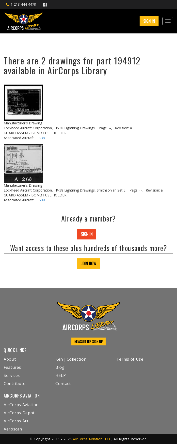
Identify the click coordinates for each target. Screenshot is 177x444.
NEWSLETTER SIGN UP (88, 341)
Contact (63, 383)
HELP (60, 375)
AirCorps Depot (19, 412)
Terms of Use (130, 359)
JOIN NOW (88, 263)
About (10, 359)
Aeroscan (13, 429)
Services (12, 375)
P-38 (41, 137)
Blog (60, 367)
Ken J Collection (70, 359)
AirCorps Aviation (21, 404)
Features (12, 367)
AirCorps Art (16, 421)
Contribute (14, 383)
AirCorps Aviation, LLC (92, 439)
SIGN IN (149, 21)
